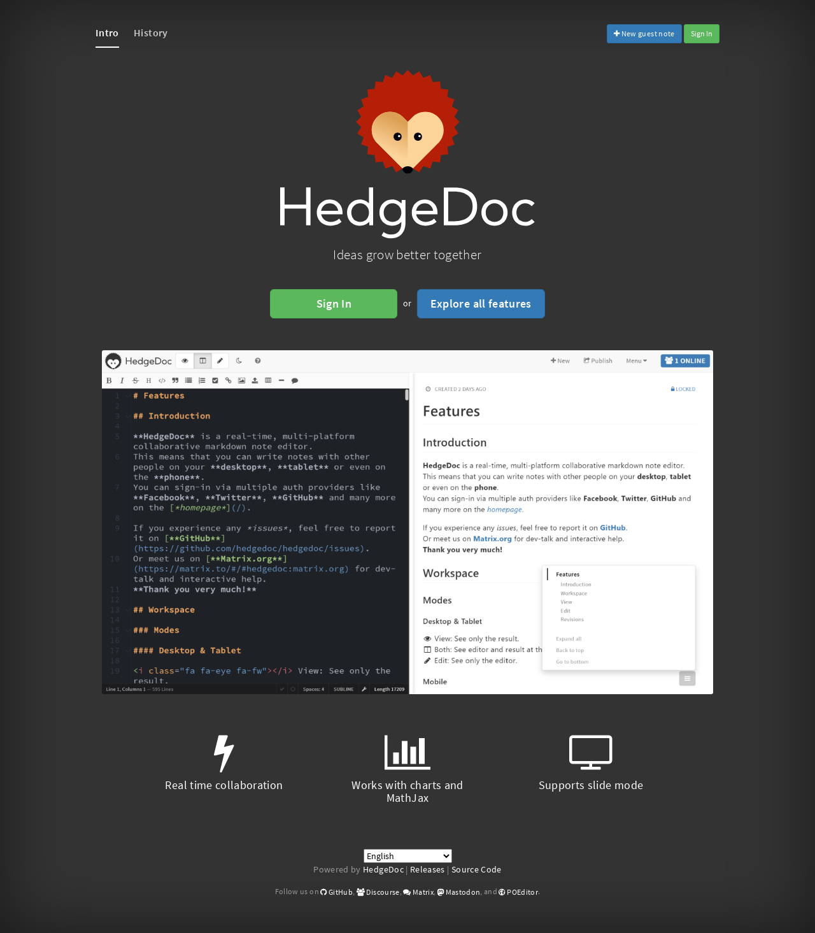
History (150, 32)
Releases (427, 869)
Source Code (476, 869)
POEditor (518, 892)
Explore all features (481, 303)
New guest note (644, 33)
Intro (107, 32)
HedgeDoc (383, 869)
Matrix (418, 892)
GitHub (336, 892)
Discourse (378, 892)
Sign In (701, 33)
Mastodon (459, 892)
